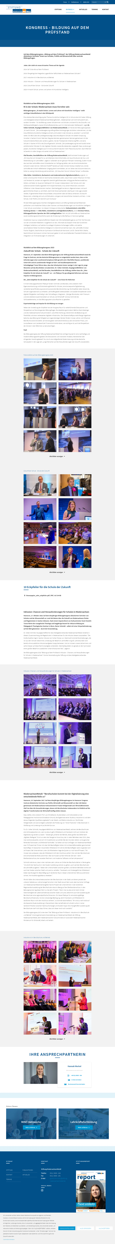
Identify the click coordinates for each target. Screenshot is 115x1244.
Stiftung (58, 9)
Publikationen (75, 2)
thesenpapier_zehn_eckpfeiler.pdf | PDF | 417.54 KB (42, 595)
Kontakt (105, 9)
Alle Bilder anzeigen (57, 456)
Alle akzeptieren (104, 1228)
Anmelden (86, 2)
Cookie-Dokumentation (8, 1239)
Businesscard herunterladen (74, 1084)
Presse (65, 2)
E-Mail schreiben (74, 1080)
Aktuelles (83, 9)
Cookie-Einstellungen (67, 1228)
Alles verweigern (85, 1228)
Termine (95, 9)
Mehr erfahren (32, 1127)
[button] (40, 369)
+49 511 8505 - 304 (74, 1075)
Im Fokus (70, 9)
